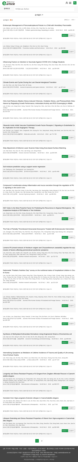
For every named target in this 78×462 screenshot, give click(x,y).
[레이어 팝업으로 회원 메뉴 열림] (66, 2)
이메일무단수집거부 (42, 459)
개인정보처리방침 (29, 459)
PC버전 (52, 459)
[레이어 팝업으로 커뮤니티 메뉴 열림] (70, 2)
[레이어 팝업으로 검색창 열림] (74, 2)
